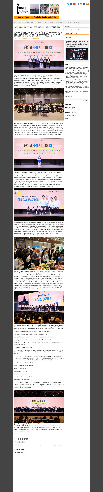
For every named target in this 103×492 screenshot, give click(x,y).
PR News (20, 22)
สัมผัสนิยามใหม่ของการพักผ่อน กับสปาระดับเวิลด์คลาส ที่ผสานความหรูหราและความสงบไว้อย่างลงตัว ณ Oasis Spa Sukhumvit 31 (77, 88)
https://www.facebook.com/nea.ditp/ (38, 425)
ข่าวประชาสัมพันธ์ (23, 26)
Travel (44, 22)
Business (27, 22)
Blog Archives (81, 29)
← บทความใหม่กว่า (18, 445)
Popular (68, 29)
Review (39, 22)
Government (51, 22)
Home (15, 22)
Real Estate (68, 22)
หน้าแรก (39, 445)
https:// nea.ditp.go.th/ (31, 429)
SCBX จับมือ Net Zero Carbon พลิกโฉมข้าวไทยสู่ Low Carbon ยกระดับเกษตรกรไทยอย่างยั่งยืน (76, 68)
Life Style (33, 22)
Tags (74, 29)
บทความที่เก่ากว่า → (59, 445)
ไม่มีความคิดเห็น (35, 38)
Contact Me (76, 22)
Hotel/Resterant (60, 22)
